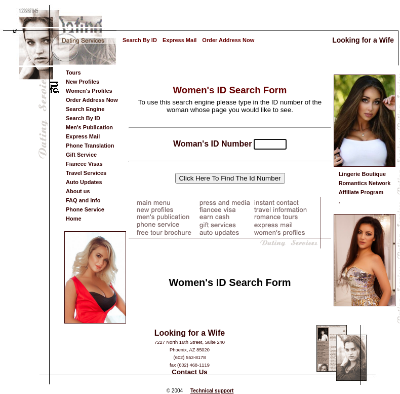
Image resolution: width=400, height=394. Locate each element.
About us (78, 191)
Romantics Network (365, 183)
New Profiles (82, 82)
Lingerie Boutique (362, 174)
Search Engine (85, 109)
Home (74, 219)
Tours (73, 72)
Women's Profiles (89, 91)
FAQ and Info (83, 200)
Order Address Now (228, 40)
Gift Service (81, 155)
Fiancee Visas (84, 164)
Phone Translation (90, 145)
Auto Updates (84, 182)
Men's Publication (89, 127)
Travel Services (86, 173)
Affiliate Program (361, 192)
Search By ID (140, 40)
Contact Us (189, 372)
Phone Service (85, 209)
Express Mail (179, 40)
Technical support (211, 390)
